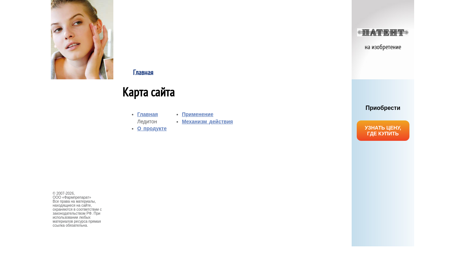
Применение (262, 73)
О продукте (203, 73)
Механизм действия (321, 73)
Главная (143, 73)
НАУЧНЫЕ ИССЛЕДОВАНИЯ (80, 136)
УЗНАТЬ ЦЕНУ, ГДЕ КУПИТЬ (383, 130)
